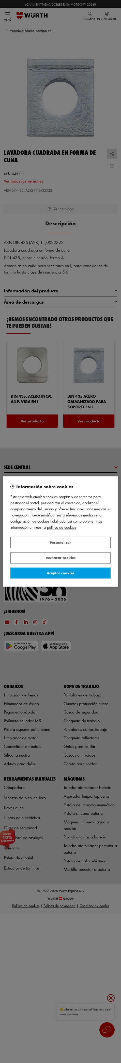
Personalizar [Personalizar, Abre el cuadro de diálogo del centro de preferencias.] (60, 542)
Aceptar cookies (60, 573)
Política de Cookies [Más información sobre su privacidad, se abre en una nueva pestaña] (61, 527)
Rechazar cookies (60, 558)
